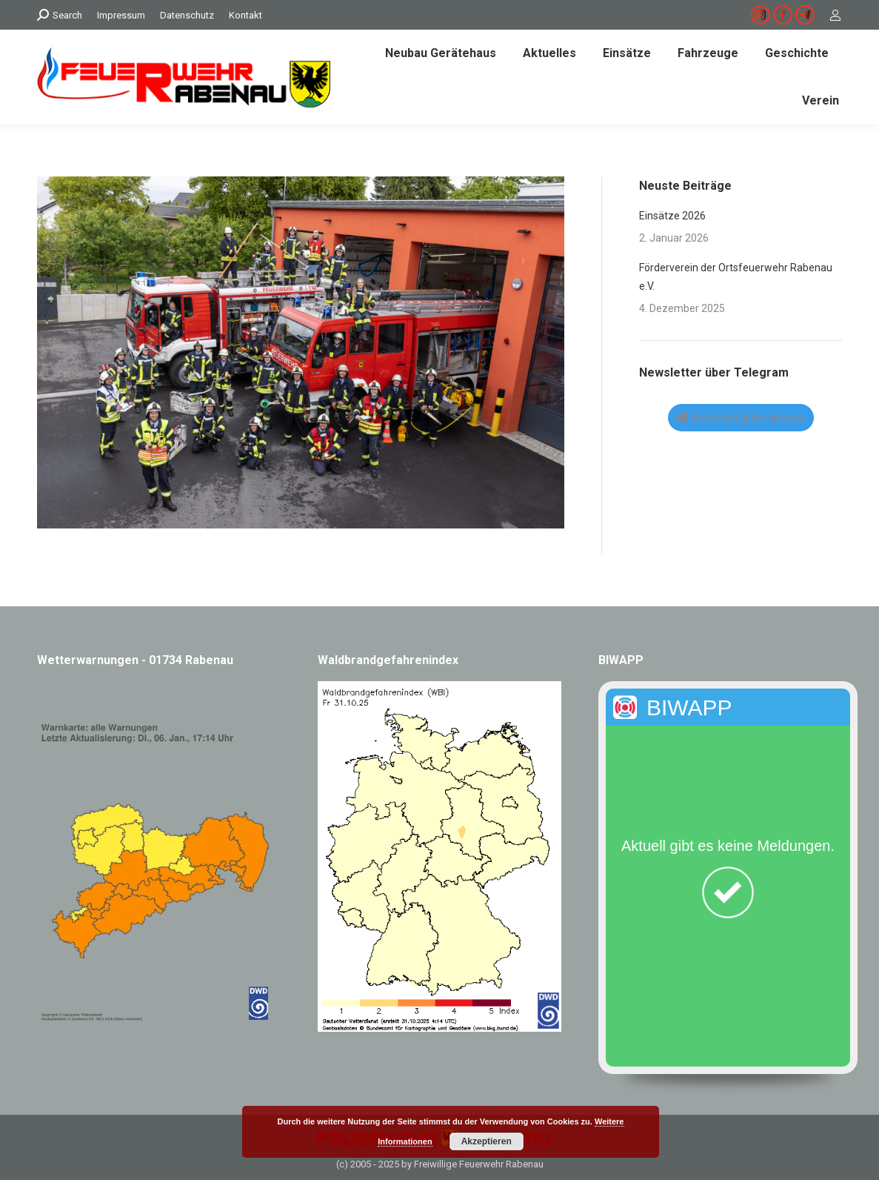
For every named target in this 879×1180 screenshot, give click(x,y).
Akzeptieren (486, 1141)
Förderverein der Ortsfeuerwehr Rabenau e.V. (735, 277)
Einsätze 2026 (672, 216)
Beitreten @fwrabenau (739, 417)
